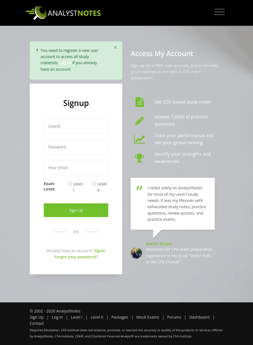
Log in (57, 317)
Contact (37, 323)
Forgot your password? (76, 256)
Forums (174, 317)
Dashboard (199, 317)
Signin (99, 250)
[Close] (115, 47)
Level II (102, 187)
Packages (119, 317)
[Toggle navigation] (219, 12)
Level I (77, 187)
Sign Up (37, 317)
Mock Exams (147, 317)
